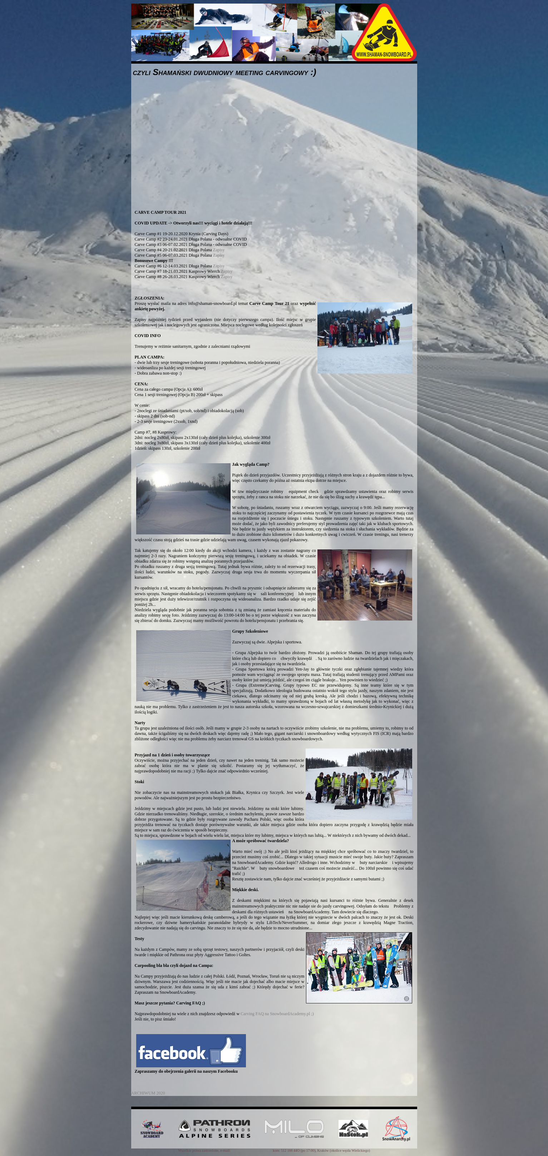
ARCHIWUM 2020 (148, 1093)
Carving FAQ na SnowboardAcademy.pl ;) (277, 1013)
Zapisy (219, 249)
